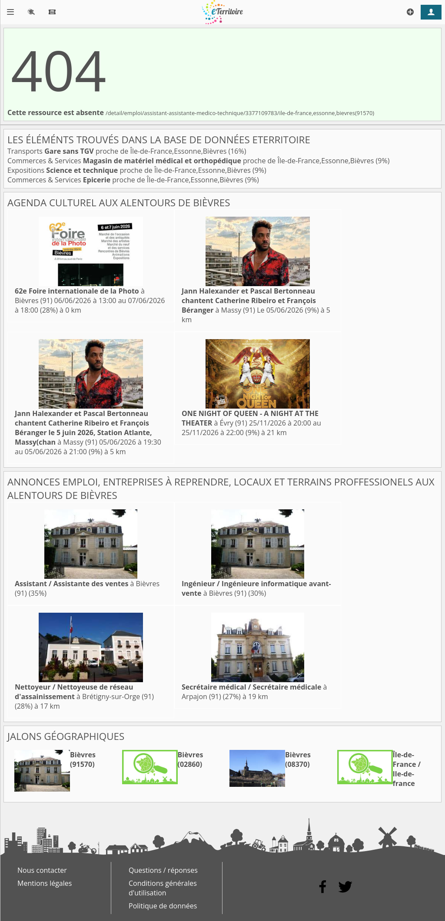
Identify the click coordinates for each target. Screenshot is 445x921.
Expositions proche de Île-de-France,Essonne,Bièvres (129, 170)
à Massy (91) (249, 300)
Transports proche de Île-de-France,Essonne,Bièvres (117, 151)
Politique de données (163, 906)
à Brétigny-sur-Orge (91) (84, 691)
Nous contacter (42, 870)
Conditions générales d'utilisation (163, 888)
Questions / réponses (163, 870)
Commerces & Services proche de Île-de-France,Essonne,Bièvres (191, 160)
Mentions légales (44, 883)
